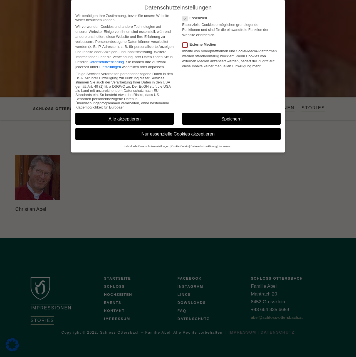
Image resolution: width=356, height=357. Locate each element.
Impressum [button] (225, 140)
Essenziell (196, 13)
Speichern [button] (231, 113)
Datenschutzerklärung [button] (204, 140)
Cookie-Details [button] (180, 140)
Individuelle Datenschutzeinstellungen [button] (146, 140)
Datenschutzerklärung (106, 57)
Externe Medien (201, 39)
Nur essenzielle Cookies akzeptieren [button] (178, 128)
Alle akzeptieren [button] (124, 113)
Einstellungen (110, 62)
